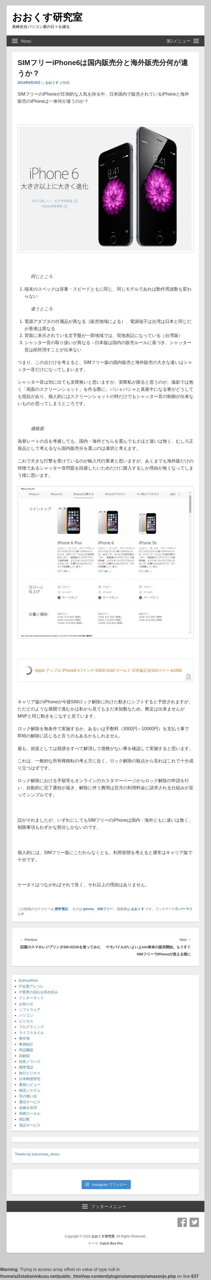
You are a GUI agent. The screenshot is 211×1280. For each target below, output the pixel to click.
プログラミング (31, 1027)
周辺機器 (26, 1050)
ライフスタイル (31, 1033)
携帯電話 (61, 909)
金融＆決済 (28, 1108)
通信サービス (29, 1102)
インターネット (31, 998)
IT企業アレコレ (31, 986)
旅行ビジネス (29, 1073)
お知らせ (26, 1004)
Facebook (182, 1222)
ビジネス (26, 1021)
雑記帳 (24, 1119)
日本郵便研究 (29, 1079)
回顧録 (24, 1056)
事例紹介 (26, 1044)
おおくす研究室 (47, 17)
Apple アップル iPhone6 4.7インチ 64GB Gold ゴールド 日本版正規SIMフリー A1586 (108, 670)
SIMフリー (105, 909)
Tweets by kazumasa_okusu (37, 1154)
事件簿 (24, 1038)
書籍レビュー (29, 1085)
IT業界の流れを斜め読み (38, 992)
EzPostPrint (28, 980)
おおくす (52, 83)
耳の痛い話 (28, 1096)
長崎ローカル (29, 1113)
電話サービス (29, 1125)
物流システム (29, 1090)
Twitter (194, 1222)
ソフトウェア (29, 1010)
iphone (88, 909)
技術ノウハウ (29, 1061)
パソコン (26, 1015)
